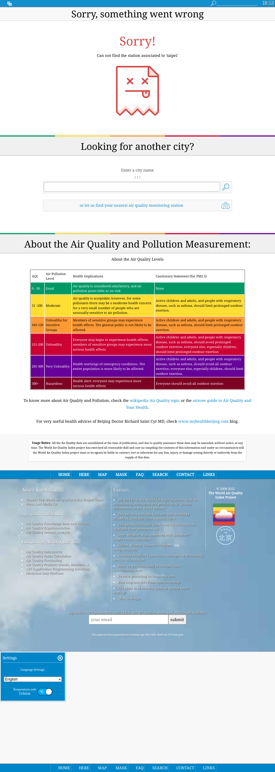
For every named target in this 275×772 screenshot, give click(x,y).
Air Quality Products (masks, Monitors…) (57, 684)
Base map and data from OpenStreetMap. (149, 702)
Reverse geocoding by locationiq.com (146, 696)
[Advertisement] (137, 252)
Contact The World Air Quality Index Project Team (64, 620)
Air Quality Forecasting (43, 680)
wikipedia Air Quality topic (155, 460)
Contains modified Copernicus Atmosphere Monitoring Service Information (158, 677)
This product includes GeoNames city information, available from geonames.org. (154, 647)
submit (177, 739)
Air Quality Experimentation (48, 648)
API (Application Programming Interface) (57, 689)
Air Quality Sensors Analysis (48, 652)
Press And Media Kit (41, 624)
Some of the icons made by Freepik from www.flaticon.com (146, 688)
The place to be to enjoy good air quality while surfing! (151, 710)
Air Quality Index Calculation (48, 676)
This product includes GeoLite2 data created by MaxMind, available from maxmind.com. (151, 636)
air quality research (42, 634)
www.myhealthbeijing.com (203, 481)
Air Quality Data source (44, 672)
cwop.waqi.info (125, 669)
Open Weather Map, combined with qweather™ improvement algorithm (151, 657)
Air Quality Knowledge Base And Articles (57, 643)
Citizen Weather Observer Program (145, 665)
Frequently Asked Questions (51, 662)
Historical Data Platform (44, 693)
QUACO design (129, 718)
